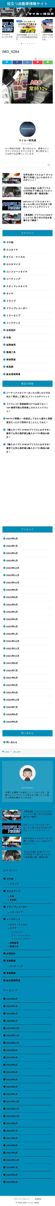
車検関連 (11, 359)
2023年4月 (12, 553)
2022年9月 (12, 590)
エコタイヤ (12, 249)
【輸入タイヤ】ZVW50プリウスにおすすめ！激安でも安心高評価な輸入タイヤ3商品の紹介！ (28, 433)
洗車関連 (11, 960)
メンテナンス (13, 323)
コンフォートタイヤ (16, 271)
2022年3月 (12, 619)
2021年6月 (12, 678)
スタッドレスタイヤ (16, 286)
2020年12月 (12, 700)
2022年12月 (12, 568)
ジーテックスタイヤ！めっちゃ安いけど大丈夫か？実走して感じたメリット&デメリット (28, 395)
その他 (9, 242)
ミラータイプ (13, 315)
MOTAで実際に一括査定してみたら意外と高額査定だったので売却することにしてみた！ (29, 420)
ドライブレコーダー (16, 308)
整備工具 (11, 352)
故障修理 (11, 345)
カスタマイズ (13, 264)
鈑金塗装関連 (13, 374)
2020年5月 (12, 722)
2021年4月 (12, 692)
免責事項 (38, 1199)
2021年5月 (12, 685)
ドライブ (11, 301)
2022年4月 (12, 612)
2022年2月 (12, 626)
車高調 (9, 367)
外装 (8, 337)
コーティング (13, 279)
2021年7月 (12, 670)
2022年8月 (12, 597)
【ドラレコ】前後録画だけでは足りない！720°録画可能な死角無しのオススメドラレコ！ (27, 407)
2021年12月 (12, 641)
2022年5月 (12, 604)
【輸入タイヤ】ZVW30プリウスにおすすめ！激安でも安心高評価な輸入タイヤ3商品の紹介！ (28, 448)
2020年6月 (12, 714)
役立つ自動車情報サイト (27, 3)
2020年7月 (12, 707)
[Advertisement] (27, 492)
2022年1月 (12, 634)
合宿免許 (11, 330)
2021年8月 (12, 663)
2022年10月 (12, 582)
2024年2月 (12, 538)
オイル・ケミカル (15, 257)
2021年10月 (12, 656)
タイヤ (9, 293)
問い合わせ (11, 742)
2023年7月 (12, 546)
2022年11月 (12, 575)
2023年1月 (12, 560)
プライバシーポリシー (22, 1199)
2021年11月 (12, 648)
